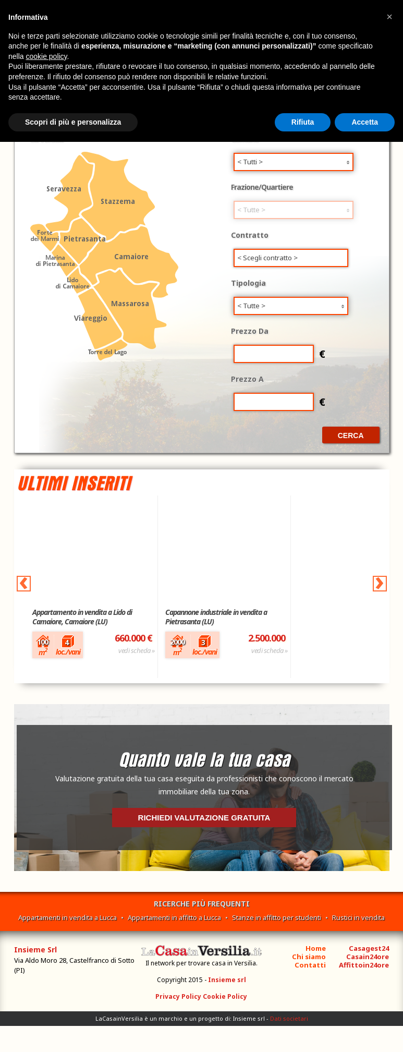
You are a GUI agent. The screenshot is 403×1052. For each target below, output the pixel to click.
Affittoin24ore (364, 965)
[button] (389, 16)
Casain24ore (367, 956)
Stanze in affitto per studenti (276, 917)
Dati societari (289, 1018)
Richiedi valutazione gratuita (204, 817)
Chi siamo (309, 956)
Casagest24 (369, 948)
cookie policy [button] (46, 56)
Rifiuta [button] (302, 122)
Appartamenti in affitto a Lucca (174, 917)
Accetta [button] (364, 122)
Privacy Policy (178, 996)
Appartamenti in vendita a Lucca (67, 917)
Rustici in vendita (358, 917)
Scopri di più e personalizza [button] (73, 122)
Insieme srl (227, 979)
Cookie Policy (225, 996)
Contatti (310, 965)
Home (316, 948)
